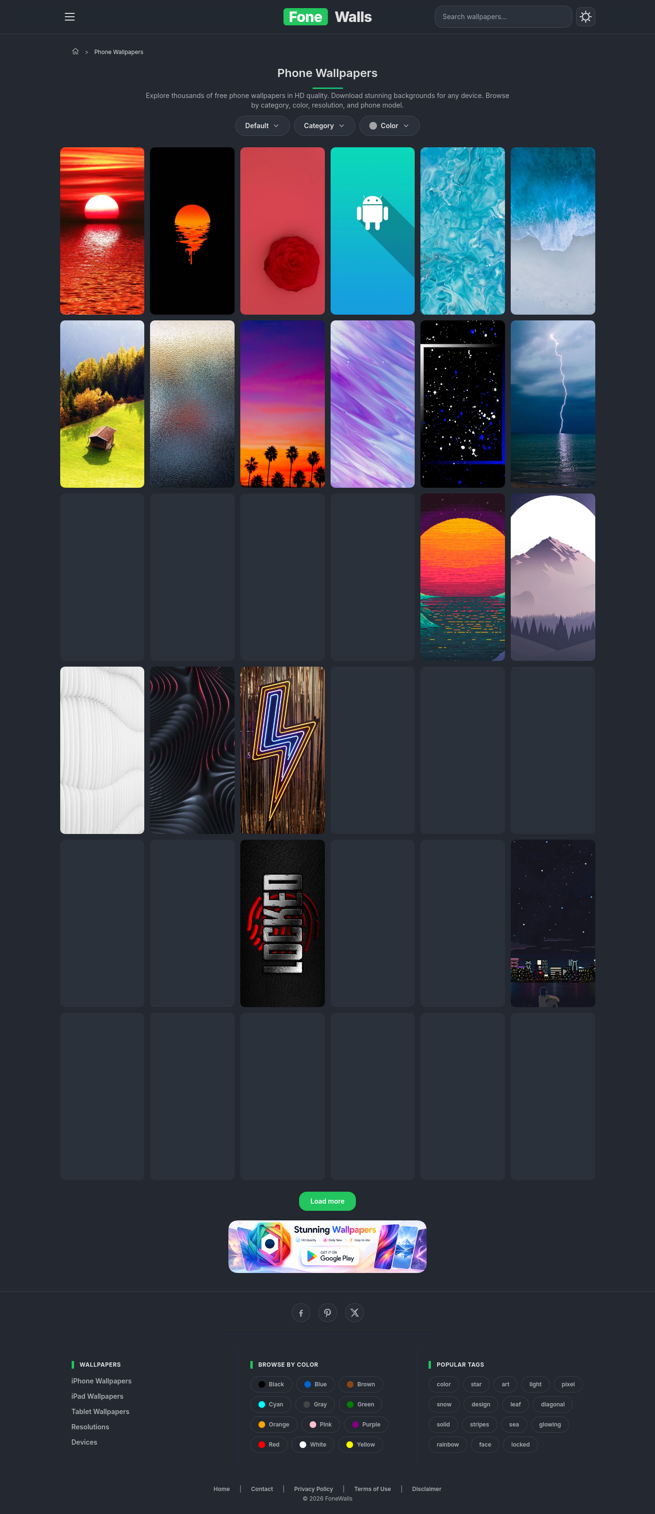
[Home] (75, 51)
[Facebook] (301, 1312)
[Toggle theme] (585, 16)
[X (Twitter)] (354, 1312)
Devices (84, 1442)
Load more (328, 1201)
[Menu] (69, 16)
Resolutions (90, 1427)
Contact (262, 1488)
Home (222, 1488)
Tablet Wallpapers (100, 1411)
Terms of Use (372, 1488)
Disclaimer (426, 1488)
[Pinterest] (327, 1312)
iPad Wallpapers (98, 1396)
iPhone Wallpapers (102, 1381)
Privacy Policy (313, 1488)
